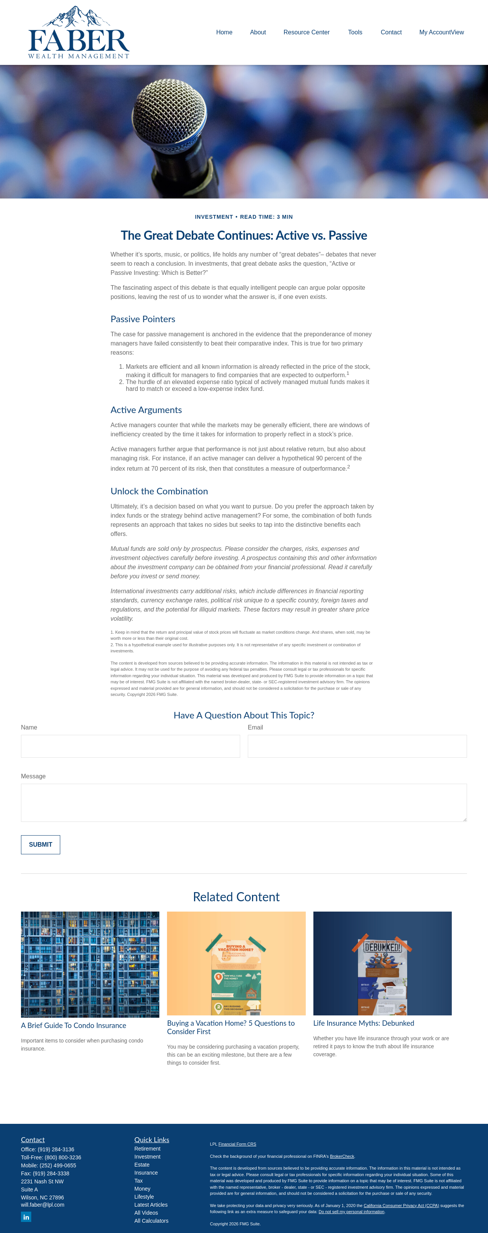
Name (29, 727)
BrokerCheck (342, 1156)
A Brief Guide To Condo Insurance (73, 1025)
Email (255, 727)
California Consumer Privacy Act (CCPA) (401, 1205)
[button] (224, 32)
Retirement (148, 1149)
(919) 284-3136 (56, 1149)
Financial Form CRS (237, 1144)
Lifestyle (144, 1197)
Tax (139, 1181)
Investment (148, 1157)
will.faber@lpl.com (42, 1205)
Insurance (146, 1173)
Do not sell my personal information (351, 1211)
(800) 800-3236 (63, 1157)
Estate (142, 1165)
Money (143, 1189)
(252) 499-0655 (58, 1165)
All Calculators (152, 1221)
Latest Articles (151, 1205)
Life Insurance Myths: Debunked (363, 1023)
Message (33, 776)
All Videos (146, 1213)
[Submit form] (40, 844)
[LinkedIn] (26, 1217)
